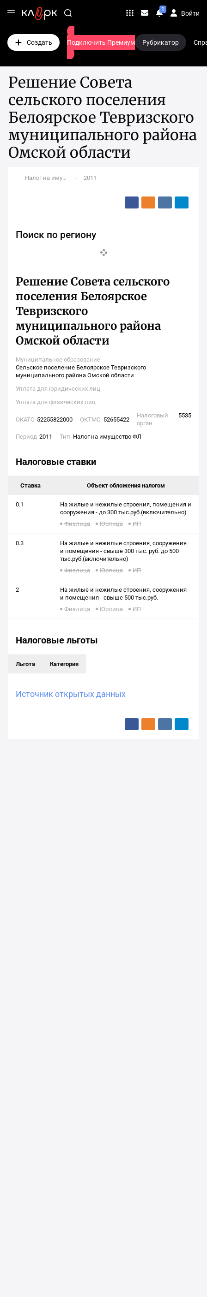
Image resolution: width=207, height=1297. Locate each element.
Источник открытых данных (71, 694)
